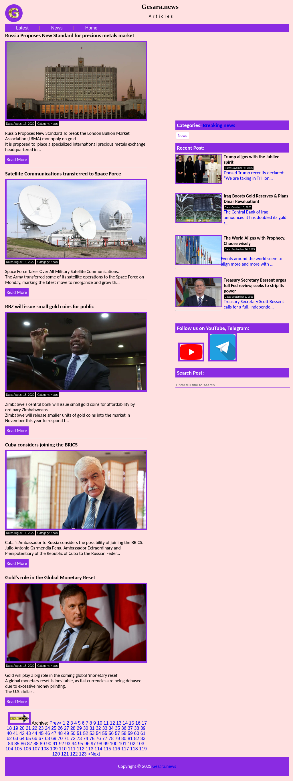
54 (99, 733)
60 (137, 733)
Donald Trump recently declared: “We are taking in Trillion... (254, 175)
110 (63, 748)
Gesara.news (164, 766)
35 (118, 728)
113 (90, 748)
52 (86, 733)
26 (61, 728)
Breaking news (219, 125)
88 (36, 743)
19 (16, 728)
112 (81, 748)
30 (86, 728)
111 (72, 748)
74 (86, 738)
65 (29, 738)
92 (62, 743)
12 (113, 723)
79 (118, 738)
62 (10, 738)
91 (56, 743)
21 (29, 728)
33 (105, 728)
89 (43, 743)
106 (27, 748)
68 (48, 738)
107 (36, 748)
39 (143, 728)
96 (87, 743)
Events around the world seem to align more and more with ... (251, 261)
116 (116, 748)
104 (9, 748)
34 (111, 728)
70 (61, 738)
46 (48, 733)
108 (45, 748)
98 (100, 743)
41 (16, 733)
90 (49, 743)
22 (35, 728)
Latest (22, 27)
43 (29, 733)
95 (81, 743)
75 (93, 738)
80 (124, 738)
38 (137, 728)
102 (132, 743)
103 (140, 743)
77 (105, 738)
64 (22, 738)
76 (99, 738)
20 (22, 728)
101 (123, 743)
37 (131, 728)
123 (83, 754)
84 (11, 743)
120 (56, 754)
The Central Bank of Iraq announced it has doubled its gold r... (255, 217)
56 (111, 733)
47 (54, 733)
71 (67, 738)
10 (100, 723)
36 (124, 728)
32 (99, 728)
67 (42, 738)
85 (17, 743)
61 (143, 733)
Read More (17, 159)
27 (67, 728)
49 (67, 733)
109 (54, 748)
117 (125, 748)
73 (80, 738)
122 (74, 754)
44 (35, 733)
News (57, 27)
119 (143, 748)
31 (93, 728)
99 (107, 743)
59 (131, 733)
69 (54, 738)
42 (22, 733)
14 (126, 723)
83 (143, 738)
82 (137, 738)
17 (144, 723)
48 (61, 733)
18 (10, 728)
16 (138, 723)
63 (16, 738)
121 (65, 754)
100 (114, 743)
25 (54, 728)
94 (75, 743)
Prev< (56, 723)
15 (132, 723)
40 (10, 733)
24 (48, 728)
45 (42, 733)
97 (94, 743)
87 (30, 743)
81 (131, 738)
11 (107, 723)
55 (105, 733)
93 (68, 743)
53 (93, 733)
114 (99, 748)
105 (18, 748)
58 (124, 733)
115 (108, 748)
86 (24, 743)
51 (80, 733)
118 (134, 748)
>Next (94, 754)
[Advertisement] (232, 75)
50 (73, 733)
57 (118, 733)
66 (35, 738)
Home (91, 27)
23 (42, 728)
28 (73, 728)
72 (73, 738)
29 (80, 728)
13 (119, 723)
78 (111, 738)
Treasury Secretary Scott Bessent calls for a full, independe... (254, 304)
